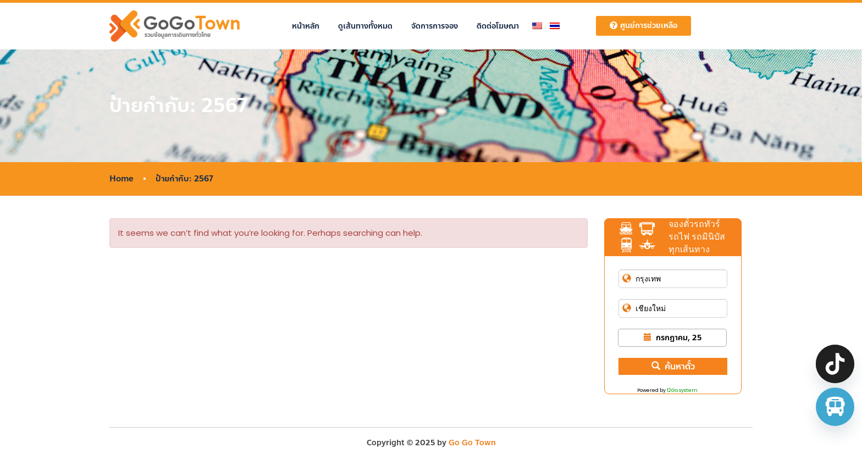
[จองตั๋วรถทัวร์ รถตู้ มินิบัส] (835, 407)
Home (121, 179)
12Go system (682, 390)
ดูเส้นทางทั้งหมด (365, 26)
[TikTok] (835, 364)
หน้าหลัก (305, 26)
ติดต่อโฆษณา (498, 26)
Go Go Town (472, 443)
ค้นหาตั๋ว (673, 366)
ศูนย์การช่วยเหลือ (643, 25)
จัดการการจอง (434, 26)
